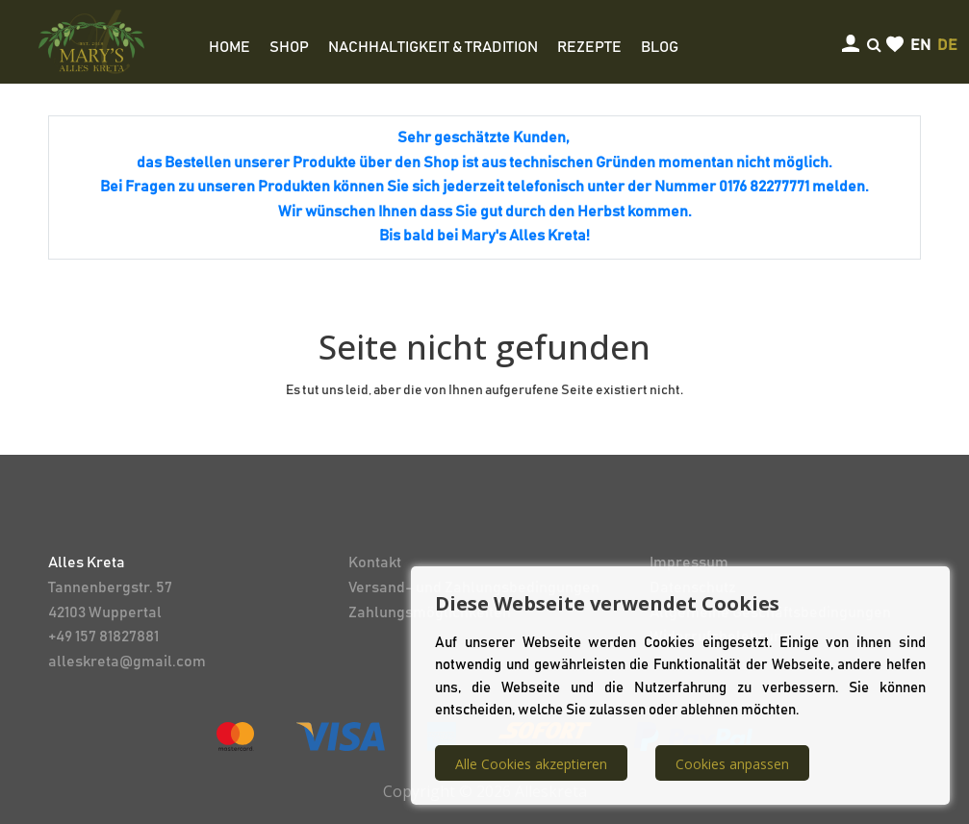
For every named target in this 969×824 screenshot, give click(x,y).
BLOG (659, 47)
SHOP (289, 47)
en (920, 45)
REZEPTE (589, 47)
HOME (229, 47)
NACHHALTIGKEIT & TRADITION (433, 47)
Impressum (689, 562)
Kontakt (374, 562)
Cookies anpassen (732, 764)
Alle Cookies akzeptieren (531, 764)
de (947, 45)
